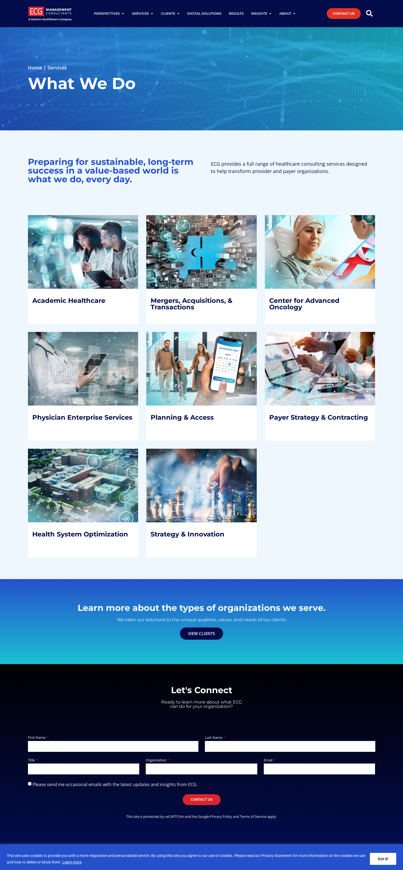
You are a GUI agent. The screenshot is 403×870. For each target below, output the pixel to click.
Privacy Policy (221, 816)
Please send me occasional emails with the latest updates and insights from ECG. (115, 784)
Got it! (383, 859)
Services (57, 67)
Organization (156, 760)
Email (268, 760)
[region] (201, 857)
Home (35, 67)
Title (32, 760)
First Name (37, 738)
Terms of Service (253, 816)
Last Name (214, 738)
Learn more (72, 862)
